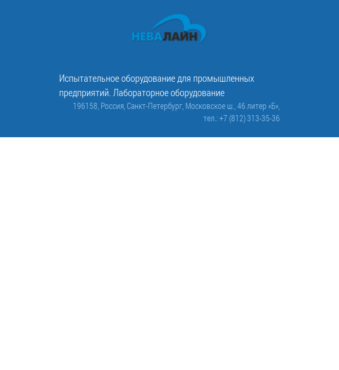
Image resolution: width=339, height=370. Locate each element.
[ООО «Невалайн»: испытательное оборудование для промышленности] (169, 29)
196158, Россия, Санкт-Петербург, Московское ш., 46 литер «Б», (176, 105)
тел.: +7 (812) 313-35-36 (241, 118)
